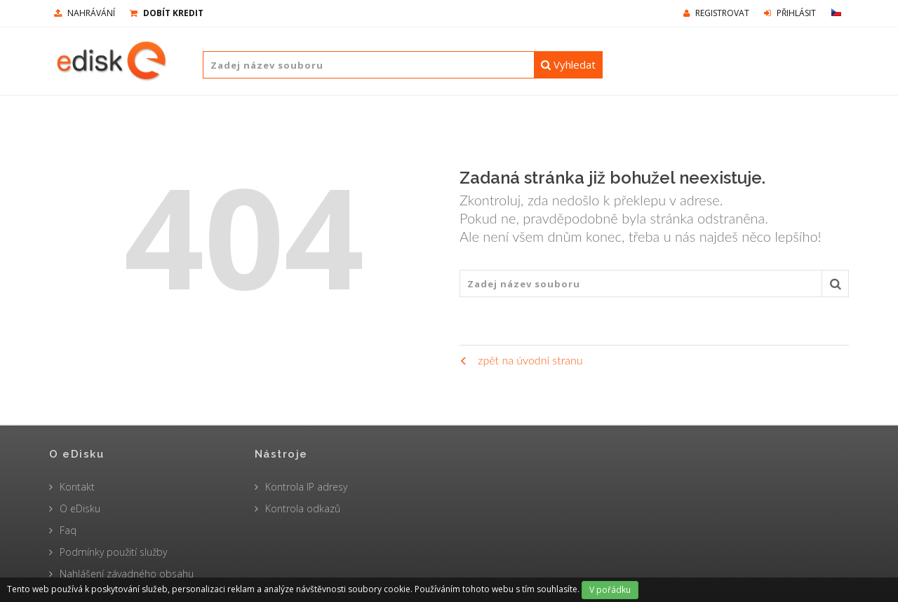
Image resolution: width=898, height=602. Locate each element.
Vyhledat (568, 64)
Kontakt (77, 486)
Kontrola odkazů (302, 508)
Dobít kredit (166, 13)
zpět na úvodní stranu (521, 360)
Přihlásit (790, 13)
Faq (68, 530)
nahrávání (84, 13)
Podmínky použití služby (113, 552)
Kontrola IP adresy (306, 486)
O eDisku (80, 508)
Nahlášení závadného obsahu (127, 573)
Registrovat (716, 13)
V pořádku (610, 590)
